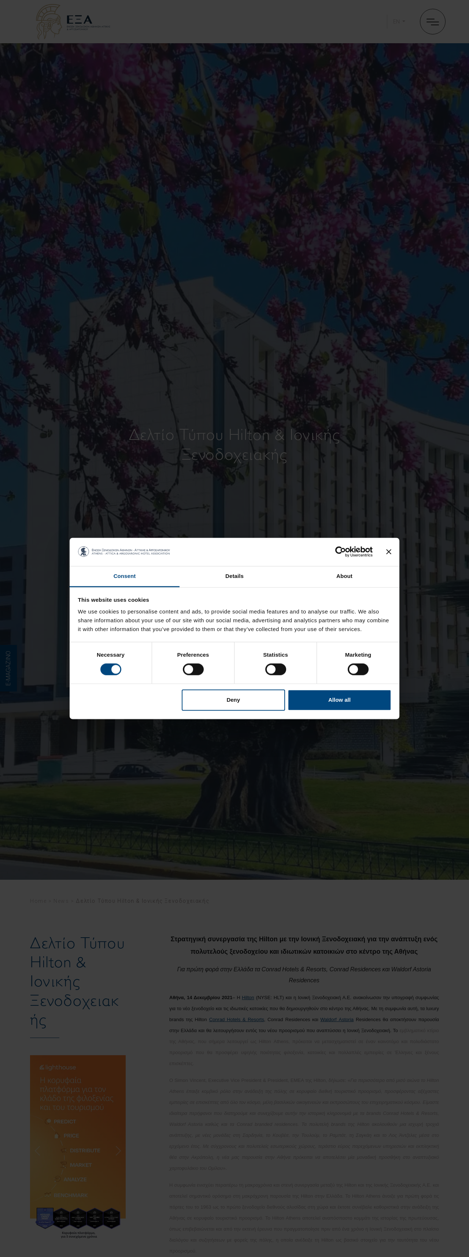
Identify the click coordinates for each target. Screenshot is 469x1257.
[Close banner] (388, 552)
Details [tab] (234, 576)
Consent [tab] (125, 576)
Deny (233, 700)
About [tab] (344, 576)
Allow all (339, 700)
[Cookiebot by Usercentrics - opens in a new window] (341, 551)
